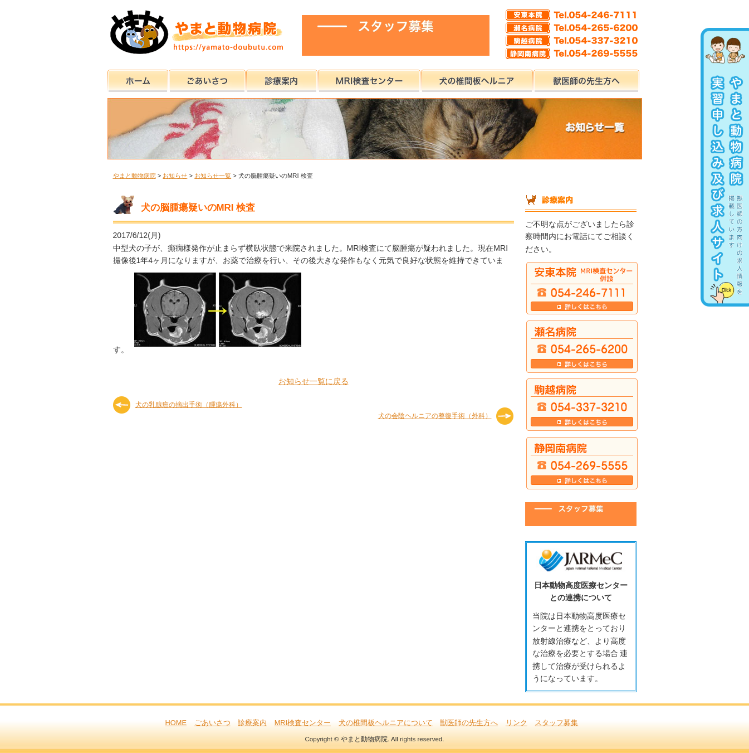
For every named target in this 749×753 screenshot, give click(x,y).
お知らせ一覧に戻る (313, 381)
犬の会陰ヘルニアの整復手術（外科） (435, 416)
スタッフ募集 (556, 722)
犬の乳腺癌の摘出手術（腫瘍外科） (188, 405)
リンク (516, 722)
